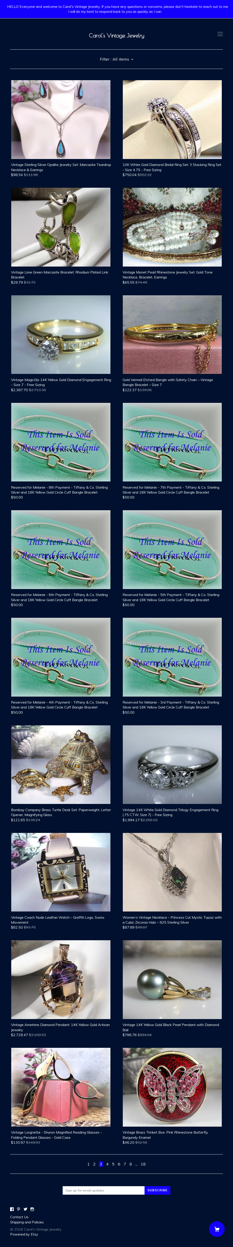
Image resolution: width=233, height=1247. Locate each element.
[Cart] (217, 1229)
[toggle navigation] (220, 34)
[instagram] (32, 1209)
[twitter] (25, 1209)
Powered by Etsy (24, 1234)
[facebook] (12, 1209)
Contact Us (19, 1217)
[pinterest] (18, 1209)
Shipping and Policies (27, 1222)
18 (143, 1164)
